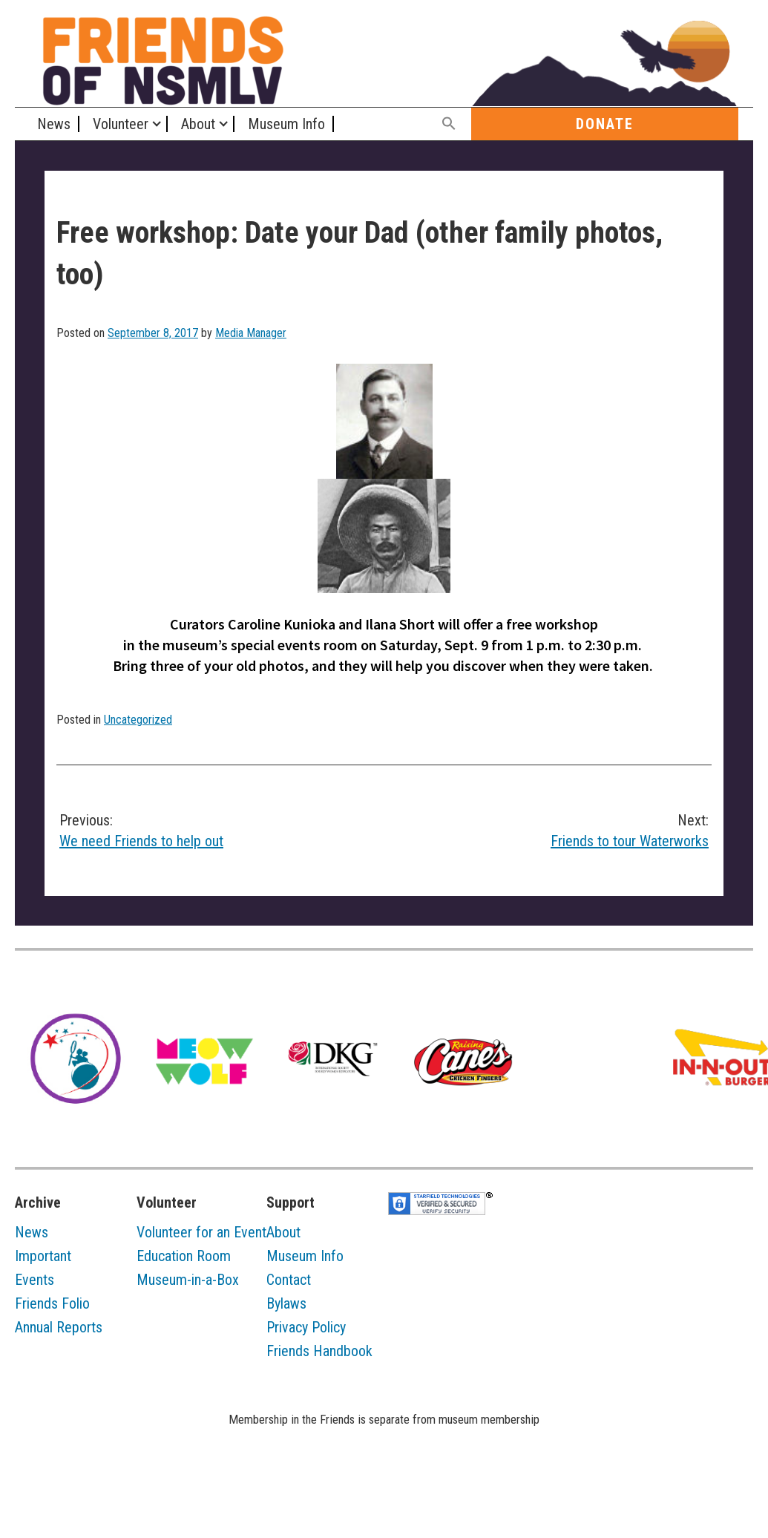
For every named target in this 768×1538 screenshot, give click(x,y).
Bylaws (286, 1303)
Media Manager (250, 333)
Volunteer (120, 124)
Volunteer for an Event (201, 1232)
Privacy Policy (306, 1327)
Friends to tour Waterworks (554, 830)
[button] (449, 124)
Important (43, 1256)
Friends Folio (52, 1303)
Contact (288, 1280)
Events (34, 1280)
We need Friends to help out (214, 830)
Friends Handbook (319, 1351)
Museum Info (286, 124)
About (198, 124)
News (53, 124)
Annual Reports (58, 1327)
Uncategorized (138, 720)
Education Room (184, 1256)
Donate (605, 124)
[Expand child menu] (156, 124)
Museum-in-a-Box (188, 1280)
